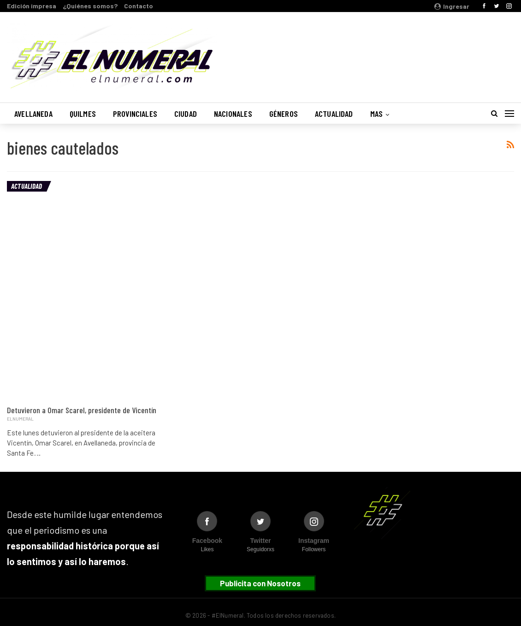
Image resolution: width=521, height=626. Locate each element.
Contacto (138, 6)
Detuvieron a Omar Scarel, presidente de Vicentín (81, 410)
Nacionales (233, 113)
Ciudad (185, 113)
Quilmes (83, 113)
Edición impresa (31, 6)
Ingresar (451, 6)
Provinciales (135, 113)
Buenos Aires (396, 52)
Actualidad (334, 113)
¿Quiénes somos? (90, 6)
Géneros (283, 113)
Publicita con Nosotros (260, 583)
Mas (376, 113)
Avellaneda (33, 113)
